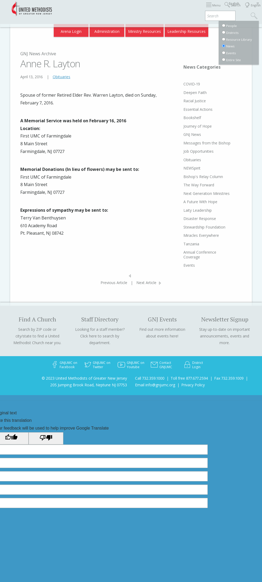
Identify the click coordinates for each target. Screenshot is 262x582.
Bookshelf (192, 117)
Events (189, 265)
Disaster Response (199, 218)
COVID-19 (191, 83)
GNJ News (192, 134)
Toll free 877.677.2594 (189, 378)
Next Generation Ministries (206, 193)
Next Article (146, 282)
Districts (189, 8)
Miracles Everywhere (201, 235)
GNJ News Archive (38, 54)
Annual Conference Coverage (199, 254)
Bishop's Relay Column (203, 176)
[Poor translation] (46, 438)
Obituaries (61, 76)
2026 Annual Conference (73, 8)
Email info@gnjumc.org (155, 384)
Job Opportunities (198, 151)
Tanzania (191, 243)
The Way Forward (198, 184)
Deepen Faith (195, 92)
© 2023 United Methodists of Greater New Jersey (84, 378)
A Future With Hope (200, 201)
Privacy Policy (193, 384)
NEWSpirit (192, 168)
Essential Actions (198, 109)
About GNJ (168, 8)
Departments (212, 8)
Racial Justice (194, 100)
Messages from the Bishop (206, 143)
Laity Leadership (197, 210)
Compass (216, 29)
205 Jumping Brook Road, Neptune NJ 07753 (88, 384)
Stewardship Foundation (204, 227)
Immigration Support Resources (127, 8)
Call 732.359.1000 (149, 378)
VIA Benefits (192, 29)
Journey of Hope (197, 126)
